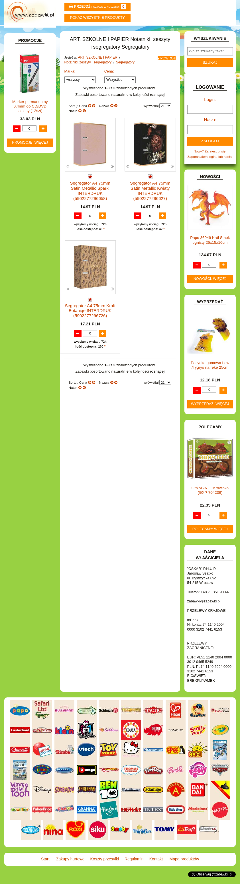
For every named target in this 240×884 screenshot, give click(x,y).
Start (24, 31)
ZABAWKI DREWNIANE (32, 447)
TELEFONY (23, 435)
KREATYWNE (24, 355)
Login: (210, 112)
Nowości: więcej (210, 288)
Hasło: (210, 131)
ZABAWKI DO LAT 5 (29, 441)
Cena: (109, 84)
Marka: (70, 84)
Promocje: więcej (30, 621)
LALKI (18, 372)
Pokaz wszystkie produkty (97, 18)
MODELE (21, 378)
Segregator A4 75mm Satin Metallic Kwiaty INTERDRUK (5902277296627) (150, 198)
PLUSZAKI (22, 402)
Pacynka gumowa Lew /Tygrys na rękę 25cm (210, 374)
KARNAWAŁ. (24, 337)
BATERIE (21, 240)
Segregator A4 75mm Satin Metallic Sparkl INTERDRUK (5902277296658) (90, 198)
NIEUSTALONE (26, 465)
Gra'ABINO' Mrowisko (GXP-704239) (210, 499)
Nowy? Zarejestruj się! (210, 161)
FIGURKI (21, 297)
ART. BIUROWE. (26, 73)
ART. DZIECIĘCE (27, 90)
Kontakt (178, 31)
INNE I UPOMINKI (27, 315)
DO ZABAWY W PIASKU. (33, 274)
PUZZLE (20, 408)
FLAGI (19, 303)
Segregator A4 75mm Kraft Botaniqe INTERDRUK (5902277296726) (90, 312)
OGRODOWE (24, 396)
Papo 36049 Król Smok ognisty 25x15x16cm (210, 249)
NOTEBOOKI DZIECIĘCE (33, 390)
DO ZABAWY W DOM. (31, 268)
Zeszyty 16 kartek (39, 160)
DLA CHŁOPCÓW (27, 246)
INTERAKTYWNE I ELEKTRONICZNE (24, 329)
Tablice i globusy (32, 138)
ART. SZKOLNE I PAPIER (33, 96)
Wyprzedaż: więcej (210, 413)
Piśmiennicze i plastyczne (27, 130)
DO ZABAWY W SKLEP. (32, 280)
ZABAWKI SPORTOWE (31, 453)
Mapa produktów (216, 31)
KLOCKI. (20, 343)
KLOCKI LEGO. (26, 349)
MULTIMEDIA (24, 384)
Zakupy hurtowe (62, 31)
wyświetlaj (151, 118)
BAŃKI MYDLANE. (28, 234)
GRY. (18, 309)
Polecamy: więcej (210, 538)
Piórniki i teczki (31, 122)
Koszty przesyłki (101, 31)
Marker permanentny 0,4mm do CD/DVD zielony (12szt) (30, 584)
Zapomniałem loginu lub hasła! (210, 166)
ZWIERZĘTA (23, 459)
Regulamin (139, 31)
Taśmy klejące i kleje (35, 144)
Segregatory (35, 214)
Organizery (34, 208)
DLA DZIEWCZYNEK (30, 252)
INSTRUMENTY (26, 321)
